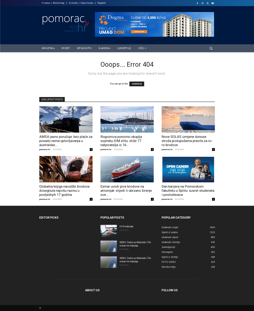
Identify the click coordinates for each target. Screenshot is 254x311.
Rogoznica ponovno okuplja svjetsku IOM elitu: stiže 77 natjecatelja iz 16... (121, 141)
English (101, 2)
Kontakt (73, 2)
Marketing (58, 2)
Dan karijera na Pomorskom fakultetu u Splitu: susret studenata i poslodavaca (188, 190)
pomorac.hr (44, 149)
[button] (211, 48)
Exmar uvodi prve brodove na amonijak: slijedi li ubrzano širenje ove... (126, 190)
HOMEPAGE (137, 84)
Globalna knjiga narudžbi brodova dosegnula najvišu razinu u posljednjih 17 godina (64, 190)
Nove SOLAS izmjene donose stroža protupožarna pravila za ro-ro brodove (187, 141)
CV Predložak (126, 226)
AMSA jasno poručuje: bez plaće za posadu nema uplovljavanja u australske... (65, 141)
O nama (46, 2)
